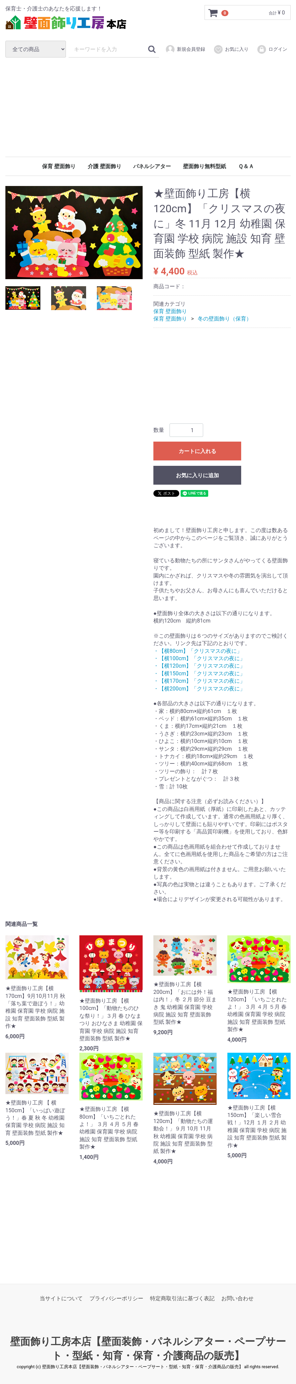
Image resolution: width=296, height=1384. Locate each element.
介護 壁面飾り (104, 166)
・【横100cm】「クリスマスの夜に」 (199, 658)
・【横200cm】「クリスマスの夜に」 (199, 688)
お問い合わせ (237, 1298)
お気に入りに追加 (197, 475)
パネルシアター (152, 166)
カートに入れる (197, 451)
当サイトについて (61, 1298)
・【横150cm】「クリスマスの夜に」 (199, 673)
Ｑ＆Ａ (246, 166)
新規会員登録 (185, 49)
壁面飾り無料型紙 (204, 166)
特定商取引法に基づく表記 (182, 1298)
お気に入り (231, 49)
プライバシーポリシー (116, 1298)
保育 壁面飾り (59, 166)
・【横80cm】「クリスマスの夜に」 (197, 651)
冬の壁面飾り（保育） (225, 319)
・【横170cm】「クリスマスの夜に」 (199, 681)
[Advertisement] (148, 107)
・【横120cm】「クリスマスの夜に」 (199, 666)
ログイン (272, 49)
